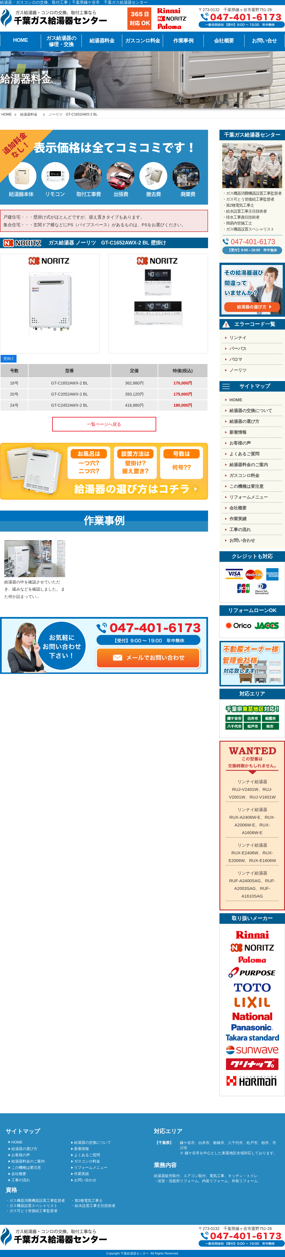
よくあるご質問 (244, 453)
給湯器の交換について (250, 410)
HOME (20, 40)
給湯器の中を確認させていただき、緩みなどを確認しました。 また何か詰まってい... (34, 569)
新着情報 (238, 432)
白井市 (203, 1143)
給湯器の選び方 (244, 421)
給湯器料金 (102, 41)
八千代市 (235, 1143)
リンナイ (238, 337)
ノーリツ (238, 370)
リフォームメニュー (248, 497)
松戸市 (252, 1143)
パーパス (238, 348)
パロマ (235, 359)
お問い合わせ (242, 540)
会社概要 (224, 41)
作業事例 (183, 41)
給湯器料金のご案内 (248, 464)
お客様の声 (240, 443)
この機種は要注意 (246, 486)
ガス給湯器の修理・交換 (61, 41)
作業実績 (238, 518)
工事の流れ (240, 529)
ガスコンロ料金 (142, 41)
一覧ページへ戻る (104, 424)
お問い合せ (264, 41)
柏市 (265, 1143)
